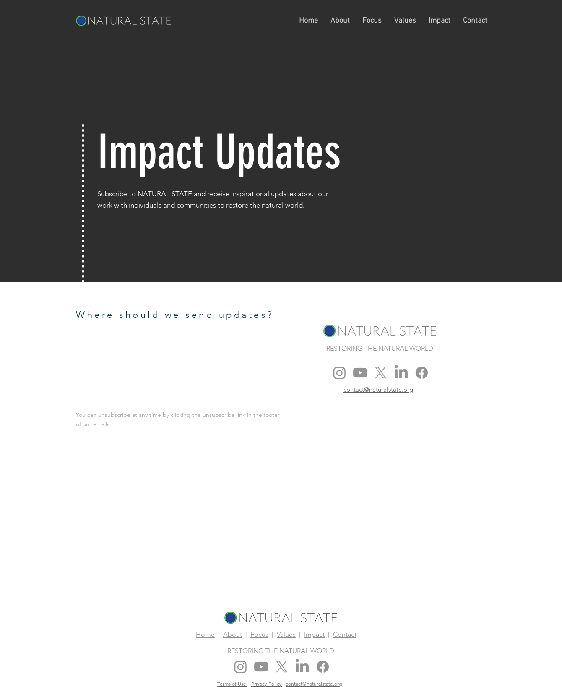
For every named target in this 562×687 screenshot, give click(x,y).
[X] (380, 372)
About (232, 634)
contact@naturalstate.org (314, 684)
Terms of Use (232, 684)
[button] (340, 21)
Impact (314, 634)
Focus (259, 634)
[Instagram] (339, 372)
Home (205, 634)
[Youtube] (360, 372)
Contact (344, 634)
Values (286, 634)
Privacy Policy (266, 684)
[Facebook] (422, 372)
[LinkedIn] (401, 372)
